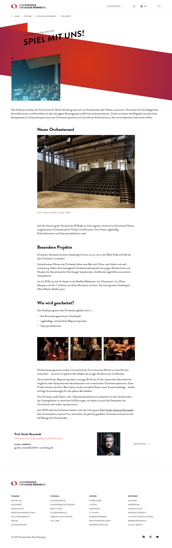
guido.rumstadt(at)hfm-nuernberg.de (33, 447)
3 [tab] (12, 66)
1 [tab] (12, 58)
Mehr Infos (142, 443)
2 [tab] (12, 62)
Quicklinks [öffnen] (115, 6)
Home (16, 16)
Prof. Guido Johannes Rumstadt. (117, 410)
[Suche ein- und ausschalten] (134, 6)
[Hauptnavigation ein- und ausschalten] (159, 6)
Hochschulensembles (46, 16)
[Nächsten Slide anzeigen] (12, 70)
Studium (28, 16)
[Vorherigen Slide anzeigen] (12, 54)
